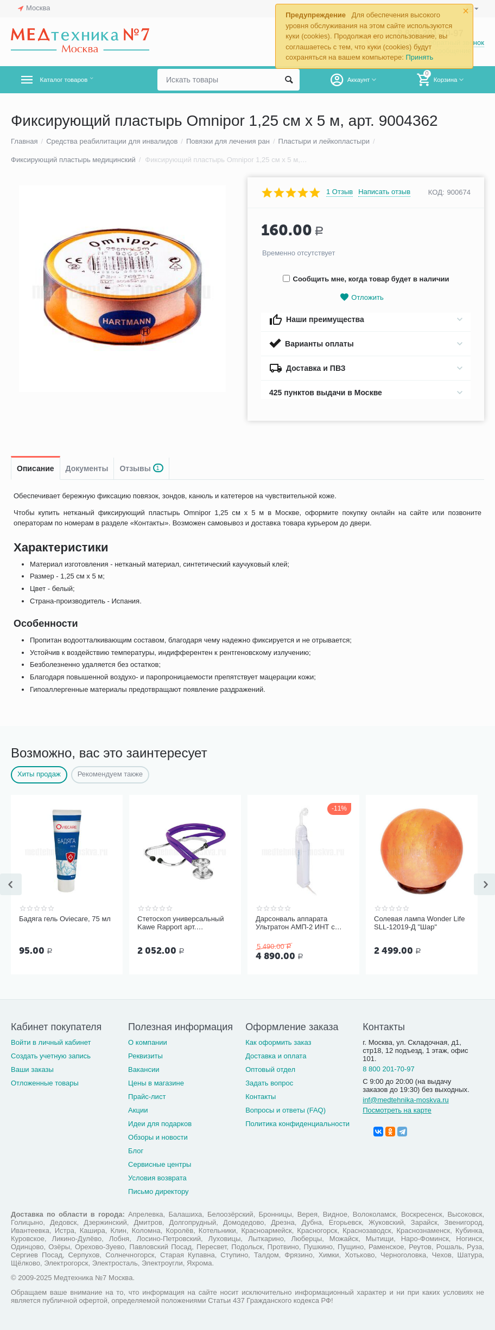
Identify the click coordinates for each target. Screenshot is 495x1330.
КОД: (436, 192)
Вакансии (143, 1069)
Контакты (260, 1097)
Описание (35, 468)
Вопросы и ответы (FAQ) (285, 1110)
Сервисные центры (159, 1164)
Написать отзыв (384, 192)
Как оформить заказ (278, 1042)
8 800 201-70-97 (389, 1069)
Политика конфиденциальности (297, 1124)
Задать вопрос (269, 1083)
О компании (147, 1042)
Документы (87, 468)
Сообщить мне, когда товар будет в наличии (366, 279)
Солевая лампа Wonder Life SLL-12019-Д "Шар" (419, 923)
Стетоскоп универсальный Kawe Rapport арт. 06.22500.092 (180, 923)
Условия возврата (157, 1178)
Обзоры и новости (158, 1137)
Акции (138, 1110)
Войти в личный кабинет (51, 1042)
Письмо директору (158, 1191)
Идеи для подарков (160, 1124)
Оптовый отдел (270, 1069)
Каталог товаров (75, 79)
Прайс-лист (147, 1097)
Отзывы (141, 468)
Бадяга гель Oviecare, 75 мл (65, 919)
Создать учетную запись (51, 1056)
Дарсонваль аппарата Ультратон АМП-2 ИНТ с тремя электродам (295, 923)
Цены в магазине (156, 1083)
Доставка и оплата (275, 1056)
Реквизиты (145, 1056)
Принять (419, 57)
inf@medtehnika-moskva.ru (406, 1100)
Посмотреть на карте (397, 1110)
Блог (135, 1151)
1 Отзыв (339, 192)
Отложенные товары (45, 1083)
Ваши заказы (32, 1069)
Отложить (361, 297)
